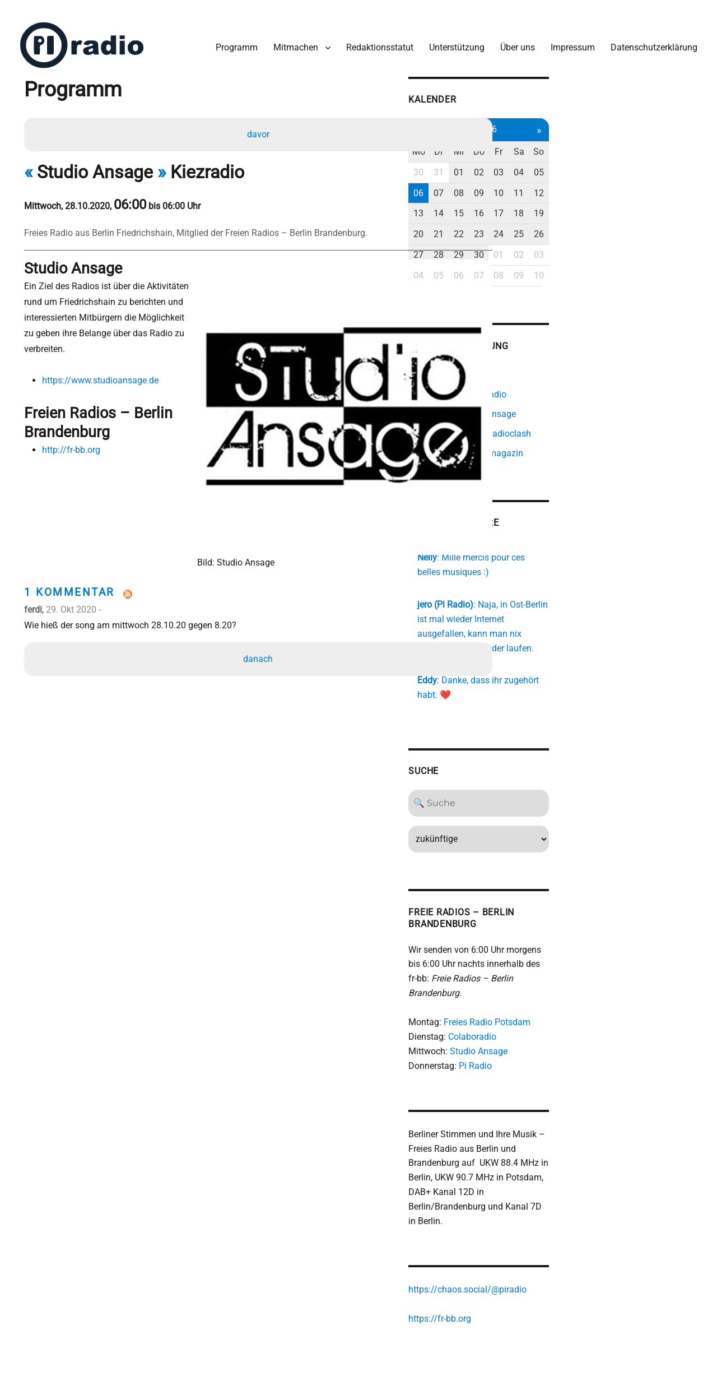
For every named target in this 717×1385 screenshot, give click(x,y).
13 (533, 202)
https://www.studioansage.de (106, 358)
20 (533, 223)
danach (261, 584)
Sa (649, 141)
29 (580, 244)
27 (533, 244)
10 (626, 182)
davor (260, 127)
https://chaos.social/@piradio (581, 1240)
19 (673, 202)
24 (626, 223)
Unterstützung (449, 38)
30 (533, 161)
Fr (626, 141)
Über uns (510, 38)
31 (556, 161)
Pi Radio (588, 1028)
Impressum (565, 38)
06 (533, 182)
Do (602, 141)
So (673, 141)
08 (580, 182)
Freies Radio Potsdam (600, 984)
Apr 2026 (603, 118)
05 (673, 161)
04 (649, 161)
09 (603, 182)
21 (556, 223)
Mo (533, 141)
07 (556, 182)
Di (556, 141)
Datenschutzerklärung (646, 38)
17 (626, 202)
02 (603, 161)
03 (626, 161)
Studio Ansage (592, 1013)
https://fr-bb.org (553, 1269)
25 (649, 223)
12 (673, 182)
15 (580, 202)
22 (580, 223)
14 (556, 202)
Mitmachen (288, 38)
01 (580, 161)
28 (556, 244)
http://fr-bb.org (77, 430)
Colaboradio (585, 999)
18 (649, 202)
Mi (580, 141)
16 (603, 202)
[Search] (603, 779)
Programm (229, 38)
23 (603, 223)
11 (649, 182)
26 (673, 223)
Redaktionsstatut (372, 38)
